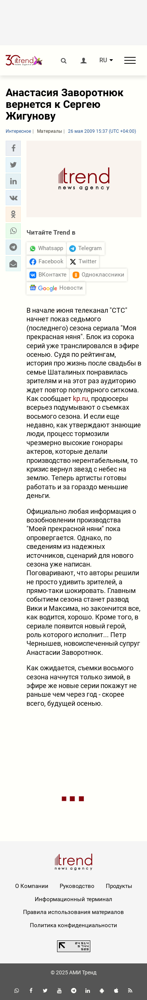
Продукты (119, 886)
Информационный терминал (73, 899)
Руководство (77, 886)
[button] (13, 148)
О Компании (31, 886)
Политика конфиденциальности (73, 925)
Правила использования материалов (73, 912)
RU (103, 60)
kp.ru (80, 398)
